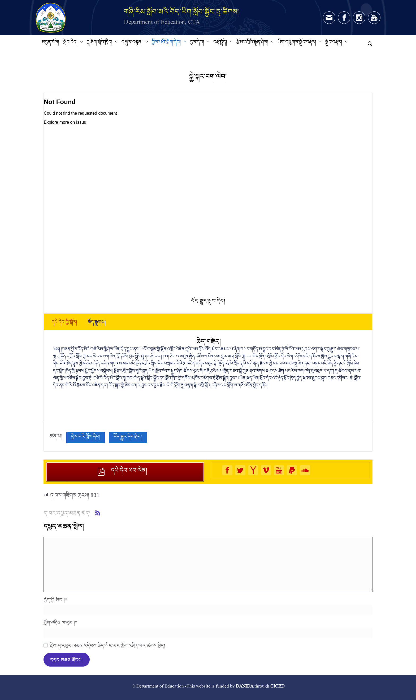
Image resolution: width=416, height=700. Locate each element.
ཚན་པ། (55, 437)
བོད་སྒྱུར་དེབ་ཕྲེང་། (128, 437)
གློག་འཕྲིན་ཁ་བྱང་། (60, 622)
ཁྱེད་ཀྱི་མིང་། (55, 599)
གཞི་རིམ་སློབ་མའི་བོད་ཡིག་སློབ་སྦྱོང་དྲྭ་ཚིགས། (181, 11)
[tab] (64, 323)
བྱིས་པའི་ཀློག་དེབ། (85, 437)
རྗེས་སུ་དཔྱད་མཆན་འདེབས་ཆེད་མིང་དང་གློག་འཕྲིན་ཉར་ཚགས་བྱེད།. (108, 645)
